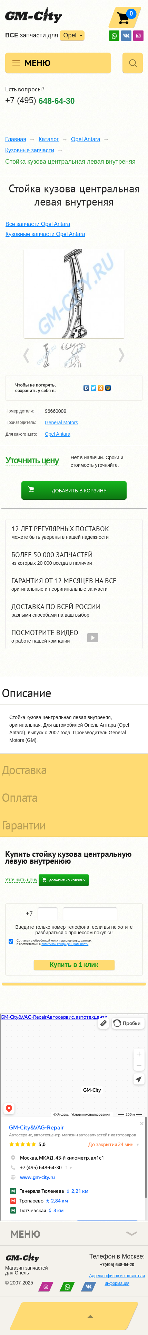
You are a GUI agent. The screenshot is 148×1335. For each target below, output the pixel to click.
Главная (15, 139)
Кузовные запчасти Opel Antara (45, 234)
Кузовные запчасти (29, 150)
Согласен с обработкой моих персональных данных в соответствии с (54, 942)
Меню (37, 63)
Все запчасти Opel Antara (38, 224)
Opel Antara (85, 139)
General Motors (61, 422)
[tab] (74, 691)
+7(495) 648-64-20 (117, 1264)
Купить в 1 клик (74, 964)
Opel (69, 35)
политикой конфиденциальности (64, 944)
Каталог (49, 139)
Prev (27, 355)
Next (121, 355)
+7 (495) (40, 100)
